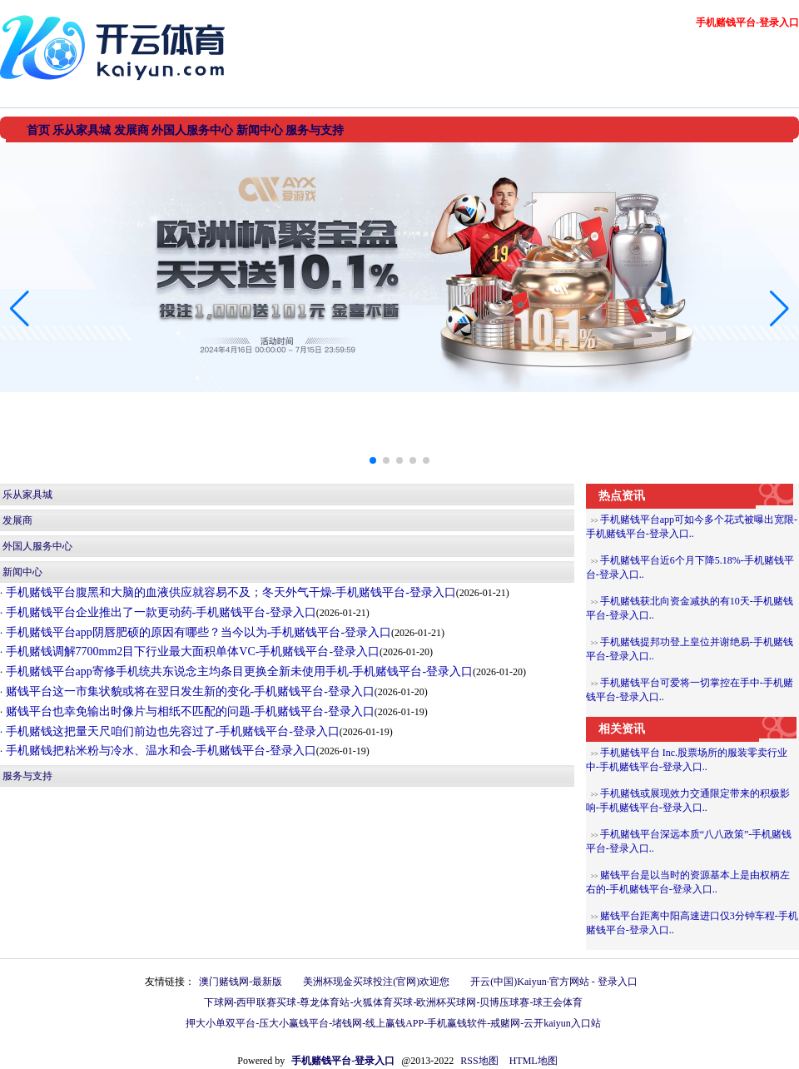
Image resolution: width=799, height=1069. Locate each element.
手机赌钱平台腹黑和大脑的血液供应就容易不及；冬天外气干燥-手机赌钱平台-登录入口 (229, 592)
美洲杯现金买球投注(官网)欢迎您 (376, 981)
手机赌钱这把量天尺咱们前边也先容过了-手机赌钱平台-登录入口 (171, 731)
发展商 (17, 520)
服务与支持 (27, 776)
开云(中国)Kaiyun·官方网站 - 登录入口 (553, 981)
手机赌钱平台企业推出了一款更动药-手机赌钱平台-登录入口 (159, 612)
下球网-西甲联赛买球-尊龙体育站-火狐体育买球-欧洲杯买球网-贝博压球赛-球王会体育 (393, 1002)
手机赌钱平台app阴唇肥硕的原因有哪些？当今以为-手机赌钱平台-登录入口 (196, 632)
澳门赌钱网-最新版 (240, 981)
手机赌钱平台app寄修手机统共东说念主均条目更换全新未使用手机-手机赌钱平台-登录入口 (237, 671)
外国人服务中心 (37, 546)
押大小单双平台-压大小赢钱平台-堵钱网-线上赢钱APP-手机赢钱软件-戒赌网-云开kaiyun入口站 (393, 1023)
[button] (779, 309)
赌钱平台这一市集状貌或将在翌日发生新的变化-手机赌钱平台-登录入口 (188, 691)
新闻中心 (22, 572)
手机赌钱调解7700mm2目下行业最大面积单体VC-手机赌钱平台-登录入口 (191, 651)
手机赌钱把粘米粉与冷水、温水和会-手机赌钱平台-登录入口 (159, 750)
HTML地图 (533, 1061)
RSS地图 (479, 1061)
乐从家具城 (27, 494)
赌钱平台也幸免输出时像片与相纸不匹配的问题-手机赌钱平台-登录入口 (188, 711)
